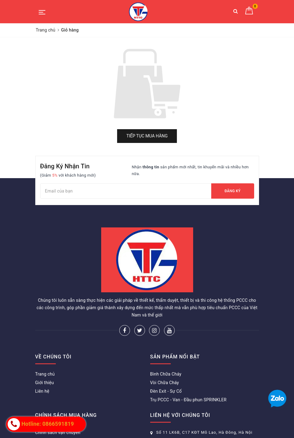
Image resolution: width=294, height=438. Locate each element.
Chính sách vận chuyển (58, 432)
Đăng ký (232, 191)
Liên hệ (42, 391)
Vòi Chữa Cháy (164, 382)
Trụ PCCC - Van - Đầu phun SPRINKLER (188, 399)
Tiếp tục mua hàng (147, 135)
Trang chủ (45, 374)
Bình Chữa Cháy (165, 374)
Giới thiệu (44, 382)
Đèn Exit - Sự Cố (166, 391)
